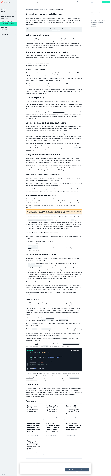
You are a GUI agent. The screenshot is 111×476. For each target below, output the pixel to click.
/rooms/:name (32, 243)
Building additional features (41, 9)
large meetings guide (50, 281)
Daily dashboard (40, 140)
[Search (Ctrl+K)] (85, 2)
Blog (37, 1)
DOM (70, 104)
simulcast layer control (74, 281)
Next (35, 463)
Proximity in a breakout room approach (42, 233)
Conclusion (32, 385)
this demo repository (56, 29)
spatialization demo (58, 112)
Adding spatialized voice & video (56, 9)
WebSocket (49, 80)
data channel (30, 80)
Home (27, 9)
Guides (26, 1)
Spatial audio (32, 299)
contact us (43, 292)
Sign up (106, 2)
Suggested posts (34, 401)
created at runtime (69, 138)
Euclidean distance (38, 185)
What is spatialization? (37, 35)
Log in (98, 2)
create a (57, 338)
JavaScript (30, 350)
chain (36, 344)
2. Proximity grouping (35, 98)
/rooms (30, 241)
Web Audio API (50, 318)
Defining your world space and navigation (47, 52)
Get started (20, 1)
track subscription (43, 228)
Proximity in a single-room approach (41, 195)
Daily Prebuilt (48, 158)
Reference (32, 1)
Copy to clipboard (75, 350)
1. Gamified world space (35, 69)
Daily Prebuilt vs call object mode (43, 155)
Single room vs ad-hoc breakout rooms (46, 123)
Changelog (42, 1)
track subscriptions (39, 224)
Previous (29, 463)
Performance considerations (41, 255)
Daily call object (64, 167)
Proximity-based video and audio (43, 175)
